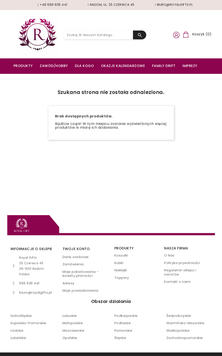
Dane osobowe (76, 257)
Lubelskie (18, 337)
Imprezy (189, 65)
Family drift (164, 65)
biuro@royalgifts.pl (35, 292)
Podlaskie (122, 323)
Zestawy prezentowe (34, 75)
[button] (176, 34)
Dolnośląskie (21, 315)
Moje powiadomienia (81, 290)
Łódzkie (17, 330)
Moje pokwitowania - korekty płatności (81, 273)
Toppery (121, 277)
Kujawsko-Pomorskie (28, 323)
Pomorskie (123, 330)
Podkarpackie (126, 315)
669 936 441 (29, 283)
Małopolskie (73, 323)
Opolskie (70, 337)
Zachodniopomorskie (184, 337)
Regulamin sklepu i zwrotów (180, 272)
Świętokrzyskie (178, 315)
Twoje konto (76, 248)
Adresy (68, 283)
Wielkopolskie (178, 330)
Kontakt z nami (177, 281)
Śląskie (120, 337)
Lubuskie (70, 315)
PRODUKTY (23, 65)
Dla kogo (84, 65)
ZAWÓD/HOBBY (54, 65)
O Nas (169, 255)
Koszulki (121, 255)
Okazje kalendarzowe (123, 65)
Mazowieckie (74, 330)
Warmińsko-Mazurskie (185, 323)
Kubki (118, 262)
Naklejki (120, 270)
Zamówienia (73, 264)
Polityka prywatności (182, 262)
